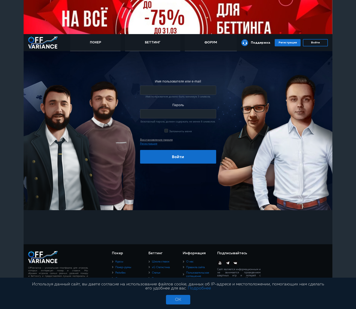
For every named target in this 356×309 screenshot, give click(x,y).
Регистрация (288, 42)
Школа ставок (160, 261)
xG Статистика (161, 267)
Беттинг (153, 42)
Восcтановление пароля (156, 140)
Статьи (156, 273)
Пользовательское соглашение (197, 274)
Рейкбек (120, 273)
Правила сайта (195, 267)
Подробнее (199, 288)
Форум (210, 42)
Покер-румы (123, 267)
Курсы (119, 261)
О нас (190, 261)
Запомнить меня (180, 131)
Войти (315, 42)
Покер (95, 42)
